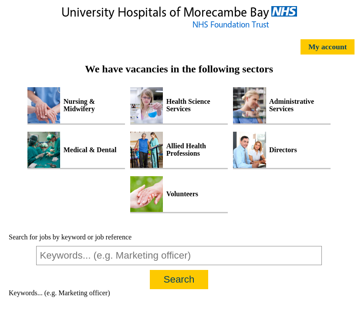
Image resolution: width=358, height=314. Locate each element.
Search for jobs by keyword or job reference (70, 237)
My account (327, 46)
